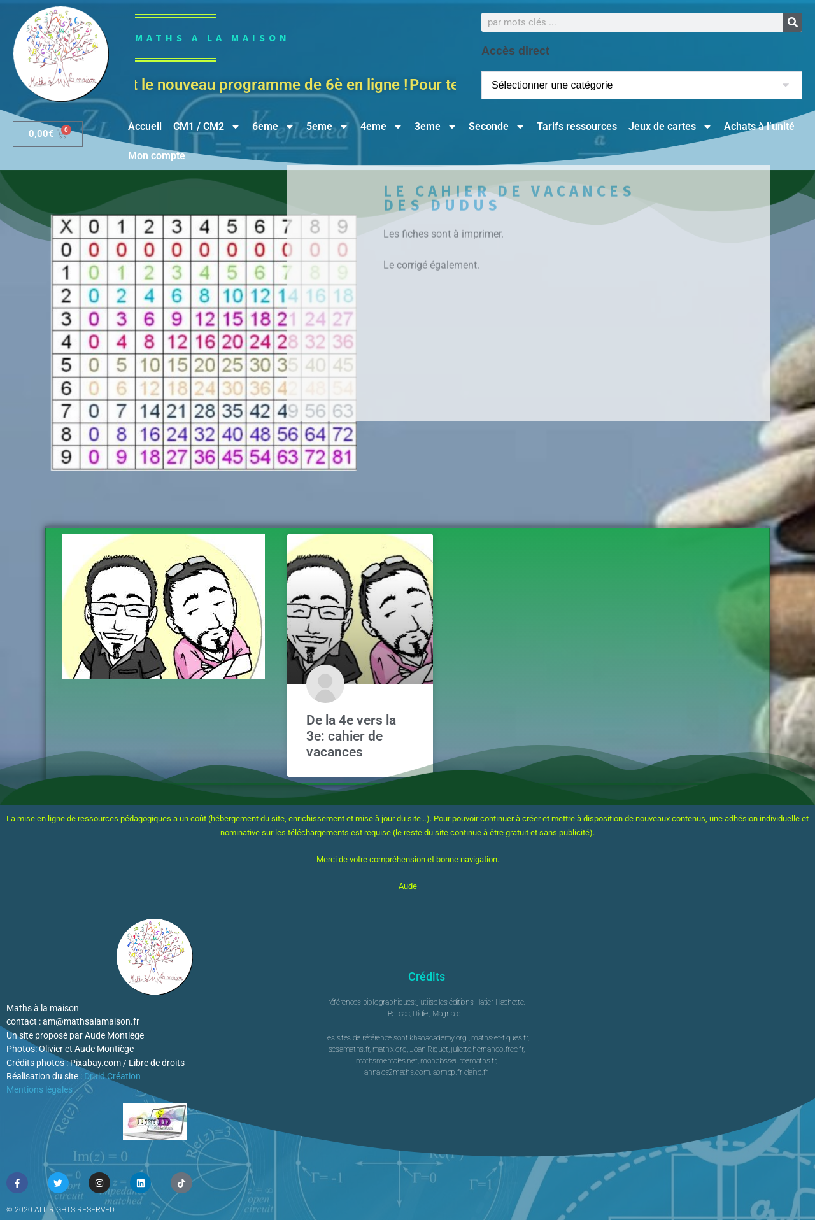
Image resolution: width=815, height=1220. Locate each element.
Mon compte (156, 156)
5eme (327, 126)
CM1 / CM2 (207, 126)
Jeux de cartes (670, 126)
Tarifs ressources (577, 126)
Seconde (497, 126)
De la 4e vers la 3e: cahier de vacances (351, 736)
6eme (273, 126)
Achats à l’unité (759, 126)
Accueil (145, 126)
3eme (436, 126)
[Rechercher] (792, 22)
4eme (381, 126)
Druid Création (112, 1076)
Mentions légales (39, 1089)
